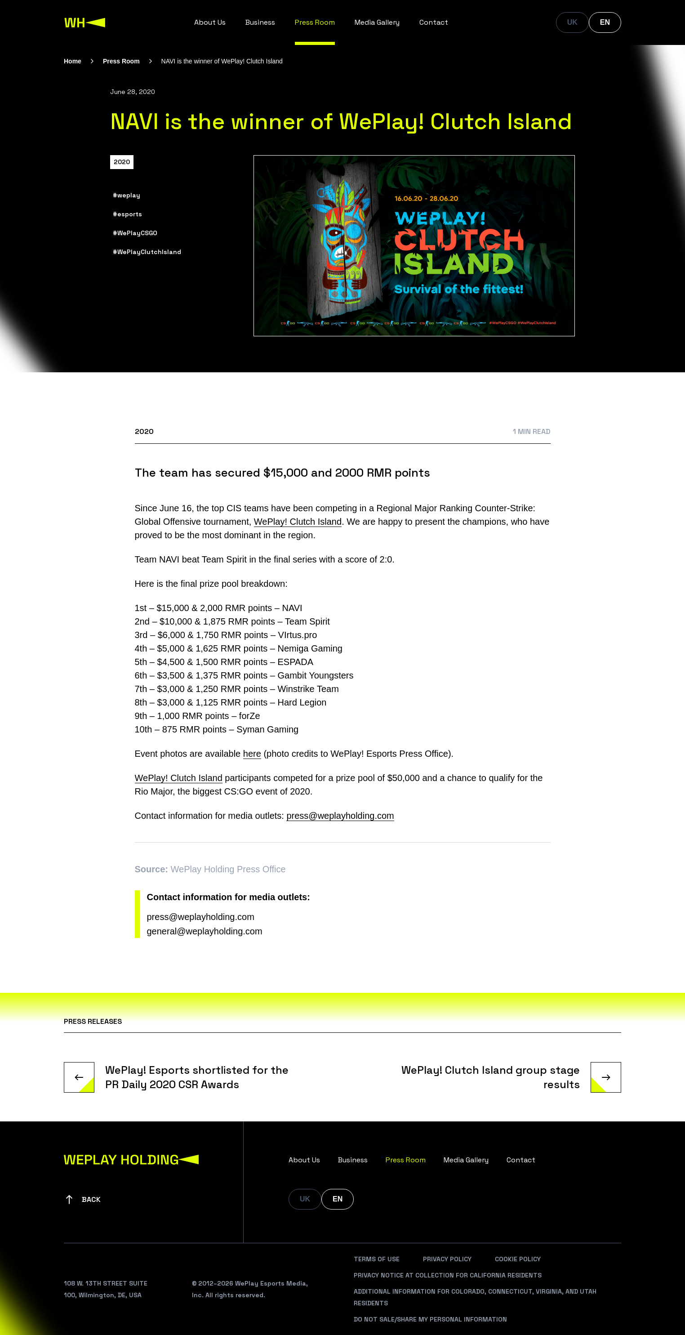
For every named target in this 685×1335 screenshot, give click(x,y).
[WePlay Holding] (85, 22)
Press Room (315, 22)
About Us (210, 22)
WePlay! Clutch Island (298, 522)
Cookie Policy (518, 1259)
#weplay (126, 195)
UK (572, 22)
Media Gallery (377, 22)
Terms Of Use (377, 1259)
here (252, 754)
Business (260, 22)
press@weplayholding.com (340, 816)
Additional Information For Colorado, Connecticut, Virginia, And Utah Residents (475, 1297)
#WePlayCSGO (135, 233)
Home (72, 61)
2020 (122, 162)
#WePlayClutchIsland (147, 252)
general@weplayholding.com (204, 931)
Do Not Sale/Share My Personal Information (430, 1319)
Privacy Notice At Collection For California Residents (448, 1275)
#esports (127, 214)
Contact (433, 22)
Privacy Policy (447, 1259)
